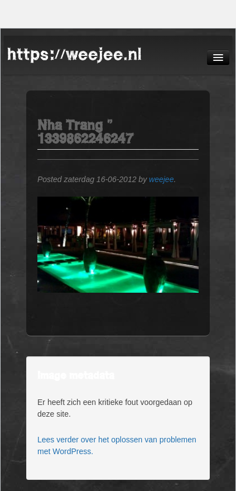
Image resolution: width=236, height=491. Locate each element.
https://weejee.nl (74, 54)
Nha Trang (70, 125)
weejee (161, 179)
